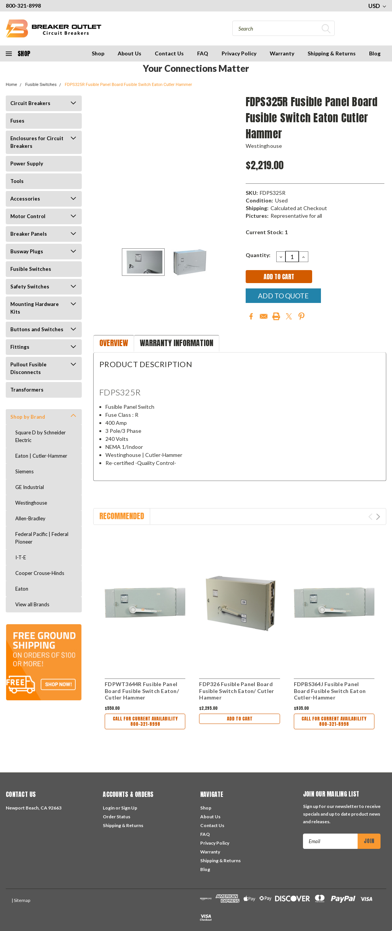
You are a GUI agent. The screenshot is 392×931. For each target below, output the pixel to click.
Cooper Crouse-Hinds (39, 573)
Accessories (25, 199)
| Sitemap (20, 900)
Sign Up (129, 808)
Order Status (116, 816)
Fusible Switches (41, 84)
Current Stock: (267, 232)
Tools (17, 181)
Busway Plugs (26, 251)
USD (377, 5)
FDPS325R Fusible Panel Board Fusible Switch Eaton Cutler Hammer (128, 84)
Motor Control (27, 216)
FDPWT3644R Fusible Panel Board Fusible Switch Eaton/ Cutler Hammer (142, 691)
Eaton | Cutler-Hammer (41, 456)
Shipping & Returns (332, 53)
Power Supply (26, 163)
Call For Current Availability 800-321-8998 (145, 722)
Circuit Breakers (30, 103)
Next (378, 516)
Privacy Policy (239, 53)
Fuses (17, 121)
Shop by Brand (27, 417)
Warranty (282, 53)
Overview (113, 343)
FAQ (202, 53)
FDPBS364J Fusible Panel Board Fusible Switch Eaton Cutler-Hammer (330, 691)
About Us (129, 53)
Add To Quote (283, 295)
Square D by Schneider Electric (40, 436)
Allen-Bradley (30, 518)
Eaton (21, 589)
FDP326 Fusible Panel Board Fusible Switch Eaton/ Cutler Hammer (236, 691)
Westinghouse (31, 503)
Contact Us (169, 53)
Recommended (121, 516)
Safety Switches (29, 286)
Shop (98, 53)
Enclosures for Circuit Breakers (36, 142)
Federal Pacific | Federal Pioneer (41, 538)
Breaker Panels (28, 234)
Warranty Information (176, 343)
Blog (375, 53)
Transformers (27, 390)
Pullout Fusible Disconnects (28, 368)
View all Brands (32, 604)
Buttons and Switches (36, 329)
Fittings (19, 347)
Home (11, 84)
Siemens (24, 471)
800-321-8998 (23, 5)
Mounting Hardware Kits (34, 308)
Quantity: (258, 255)
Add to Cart (239, 720)
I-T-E (20, 557)
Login (109, 808)
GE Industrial (29, 487)
